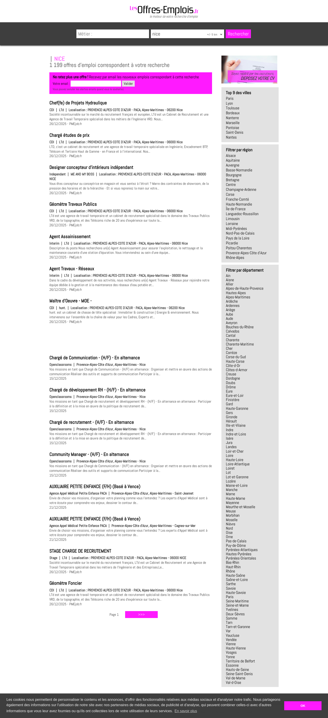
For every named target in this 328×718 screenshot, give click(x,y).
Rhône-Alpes (235, 257)
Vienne (231, 643)
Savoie (231, 588)
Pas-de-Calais (236, 541)
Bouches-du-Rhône (240, 327)
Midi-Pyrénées (236, 228)
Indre (229, 429)
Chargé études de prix (69, 135)
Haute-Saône (235, 575)
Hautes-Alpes (236, 292)
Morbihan (233, 515)
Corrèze (231, 352)
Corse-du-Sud (236, 356)
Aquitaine (233, 160)
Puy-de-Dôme (236, 545)
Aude (229, 318)
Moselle (232, 519)
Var (228, 631)
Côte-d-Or (233, 365)
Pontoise (232, 127)
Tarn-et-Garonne (238, 626)
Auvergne (232, 165)
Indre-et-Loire (236, 434)
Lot (228, 472)
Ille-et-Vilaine (236, 425)
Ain (228, 275)
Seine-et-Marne (237, 605)
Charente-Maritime (240, 344)
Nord (229, 528)
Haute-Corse (235, 361)
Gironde (231, 416)
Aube (229, 314)
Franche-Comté (237, 199)
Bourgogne (234, 175)
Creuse (231, 374)
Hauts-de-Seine (237, 669)
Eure (229, 391)
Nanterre (232, 117)
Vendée (231, 639)
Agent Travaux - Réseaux (71, 269)
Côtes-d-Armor (236, 369)
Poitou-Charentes (239, 248)
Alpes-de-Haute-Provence (244, 288)
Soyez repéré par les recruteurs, (252, 76)
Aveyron (231, 322)
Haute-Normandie (239, 204)
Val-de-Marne (235, 678)
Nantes (231, 137)
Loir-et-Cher (235, 451)
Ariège (230, 309)
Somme (231, 618)
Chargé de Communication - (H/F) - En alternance (94, 358)
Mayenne (232, 502)
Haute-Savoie (236, 592)
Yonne (230, 656)
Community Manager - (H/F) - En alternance (89, 454)
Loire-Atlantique (238, 464)
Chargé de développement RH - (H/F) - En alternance (97, 390)
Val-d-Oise (233, 682)
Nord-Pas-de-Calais (240, 233)
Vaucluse (232, 635)
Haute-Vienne (236, 648)
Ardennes (233, 305)
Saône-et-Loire (237, 579)
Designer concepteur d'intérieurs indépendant (91, 167)
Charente (232, 339)
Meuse (231, 511)
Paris (229, 98)
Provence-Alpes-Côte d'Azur (246, 252)
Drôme (231, 387)
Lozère (231, 481)
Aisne (230, 279)
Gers (229, 412)
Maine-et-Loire (237, 485)
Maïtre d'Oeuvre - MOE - (70, 301)
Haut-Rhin (233, 566)
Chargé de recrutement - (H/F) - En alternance (91, 422)
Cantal (230, 335)
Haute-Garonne (237, 408)
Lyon (229, 103)
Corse (230, 194)
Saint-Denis (234, 132)
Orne (229, 536)
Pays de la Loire (237, 238)
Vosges (231, 652)
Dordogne (233, 378)
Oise (229, 532)
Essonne (232, 665)
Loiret (230, 468)
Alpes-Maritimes (238, 297)
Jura (229, 442)
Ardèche (232, 301)
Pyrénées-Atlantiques (242, 549)
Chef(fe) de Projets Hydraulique (78, 103)
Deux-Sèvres (235, 614)
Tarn (229, 622)
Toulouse (232, 108)
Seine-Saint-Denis (239, 673)
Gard (229, 404)
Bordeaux (233, 112)
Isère (229, 438)
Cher (229, 348)
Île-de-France (236, 208)
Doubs (230, 382)
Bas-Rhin (232, 562)
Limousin (233, 218)
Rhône (230, 571)
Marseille (233, 122)
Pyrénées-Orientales (241, 558)
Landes (231, 446)
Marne (230, 493)
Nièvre (230, 524)
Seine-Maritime (237, 601)
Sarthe (231, 583)
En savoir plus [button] (186, 711)
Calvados (232, 331)
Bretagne (232, 179)
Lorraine (232, 223)
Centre (231, 184)
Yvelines (232, 609)
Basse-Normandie (239, 170)
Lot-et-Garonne (237, 477)
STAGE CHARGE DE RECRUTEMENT (80, 551)
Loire (229, 455)
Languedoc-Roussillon (242, 213)
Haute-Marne (235, 498)
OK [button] (303, 706)
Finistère (232, 399)
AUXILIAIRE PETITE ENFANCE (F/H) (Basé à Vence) (94, 486)
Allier (229, 284)
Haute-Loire (234, 459)
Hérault (231, 421)
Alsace (231, 155)
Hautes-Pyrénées (238, 554)
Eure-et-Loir (235, 395)
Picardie (232, 243)
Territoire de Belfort (240, 661)
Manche (232, 489)
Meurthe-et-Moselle (240, 506)
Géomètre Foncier (65, 583)
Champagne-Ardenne (241, 189)
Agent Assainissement (69, 236)
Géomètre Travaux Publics (73, 204)
